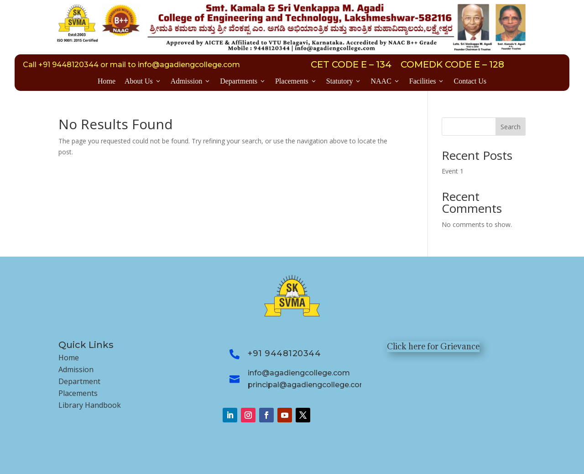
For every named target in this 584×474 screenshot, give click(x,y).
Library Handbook (89, 405)
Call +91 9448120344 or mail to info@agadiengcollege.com (131, 64)
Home (106, 81)
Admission (191, 81)
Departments (243, 81)
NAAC (385, 81)
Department (79, 381)
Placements (296, 81)
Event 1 (453, 171)
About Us (143, 81)
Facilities (427, 81)
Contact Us (470, 81)
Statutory (344, 81)
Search (511, 126)
